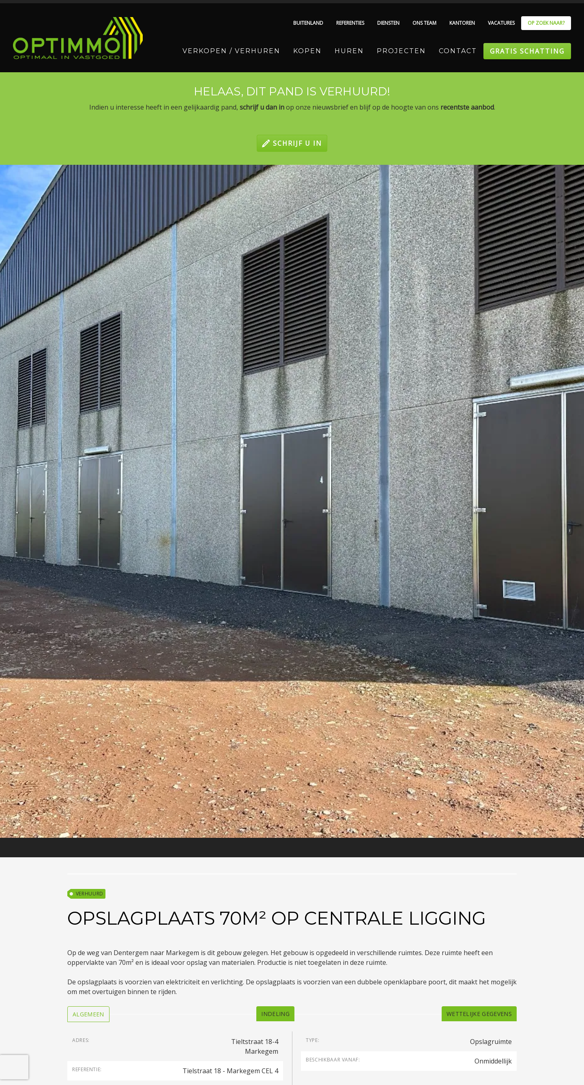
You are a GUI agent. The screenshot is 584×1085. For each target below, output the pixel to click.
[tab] (88, 1014)
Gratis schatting (527, 51)
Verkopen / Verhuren (231, 51)
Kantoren (462, 22)
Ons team (424, 22)
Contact (458, 51)
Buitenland (308, 22)
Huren (349, 51)
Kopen (307, 51)
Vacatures (501, 22)
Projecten (401, 51)
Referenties (350, 22)
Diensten (388, 22)
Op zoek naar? (546, 22)
